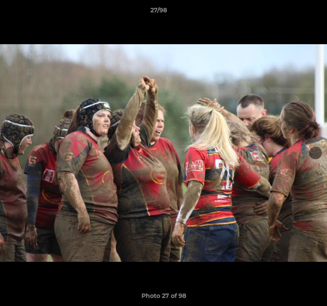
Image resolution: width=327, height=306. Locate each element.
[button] (296, 12)
